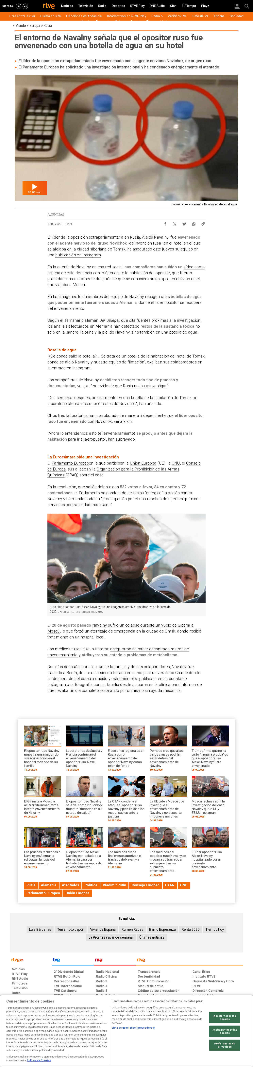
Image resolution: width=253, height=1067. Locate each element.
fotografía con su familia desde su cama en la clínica (123, 684)
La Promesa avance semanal (111, 937)
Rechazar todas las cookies (224, 1031)
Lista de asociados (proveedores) (133, 1027)
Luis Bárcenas (40, 929)
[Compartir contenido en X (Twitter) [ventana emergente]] (174, 223)
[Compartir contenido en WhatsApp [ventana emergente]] (193, 223)
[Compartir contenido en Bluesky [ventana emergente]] (184, 223)
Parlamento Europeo (70, 463)
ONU (176, 463)
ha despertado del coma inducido (77, 678)
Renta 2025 (190, 929)
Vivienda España (103, 929)
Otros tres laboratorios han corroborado (83, 415)
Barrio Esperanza (162, 929)
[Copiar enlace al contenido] (203, 223)
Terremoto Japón (70, 929)
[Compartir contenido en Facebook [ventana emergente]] (165, 223)
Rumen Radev (132, 929)
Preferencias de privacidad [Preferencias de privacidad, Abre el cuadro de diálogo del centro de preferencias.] (224, 1045)
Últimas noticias (151, 937)
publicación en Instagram (78, 255)
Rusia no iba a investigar (145, 385)
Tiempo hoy (214, 929)
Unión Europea (143, 463)
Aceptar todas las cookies (224, 1017)
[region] (126, 1031)
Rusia (135, 237)
